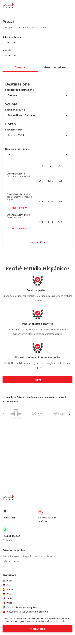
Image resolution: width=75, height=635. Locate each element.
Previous (4, 414)
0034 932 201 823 (47, 517)
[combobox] (10, 42)
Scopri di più (59, 621)
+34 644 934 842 (11, 535)
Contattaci (9, 517)
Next (68, 414)
